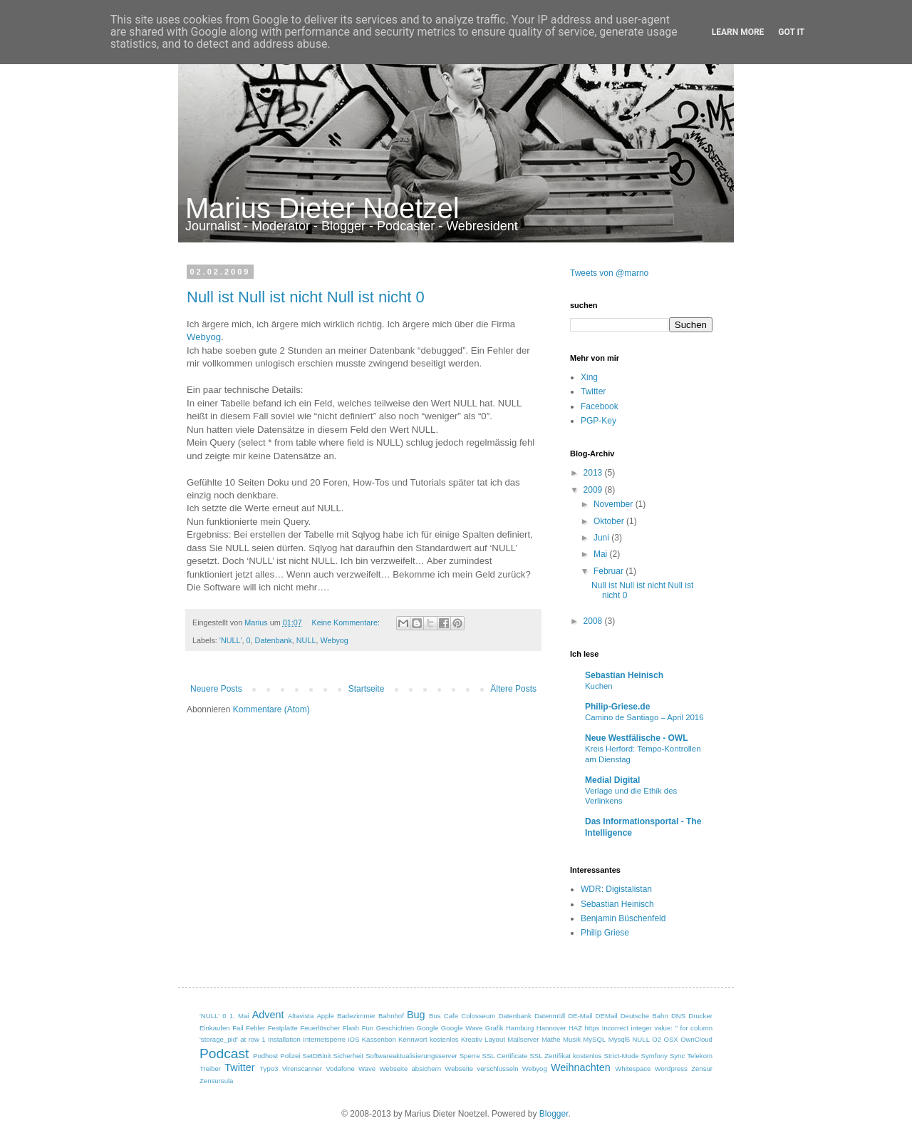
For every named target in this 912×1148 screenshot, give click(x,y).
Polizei (290, 1056)
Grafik (494, 1028)
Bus (435, 1016)
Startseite (366, 689)
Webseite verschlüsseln (481, 1068)
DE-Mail (580, 1016)
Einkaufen (215, 1028)
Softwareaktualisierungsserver (411, 1056)
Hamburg (520, 1028)
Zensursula (216, 1081)
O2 (656, 1039)
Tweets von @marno (609, 273)
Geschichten (395, 1028)
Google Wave (462, 1028)
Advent (268, 1014)
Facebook (599, 406)
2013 (594, 473)
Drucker (700, 1016)
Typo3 (268, 1068)
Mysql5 (619, 1039)
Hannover (551, 1028)
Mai (602, 554)
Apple (325, 1016)
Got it (791, 32)
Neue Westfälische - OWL (636, 738)
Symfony (654, 1056)
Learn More (738, 32)
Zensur (701, 1068)
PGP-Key (598, 421)
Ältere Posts (513, 689)
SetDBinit (317, 1056)
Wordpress (671, 1068)
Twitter (593, 391)
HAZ (575, 1028)
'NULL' (230, 640)
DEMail (607, 1016)
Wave (366, 1068)
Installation (284, 1039)
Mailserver (523, 1039)
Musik (572, 1039)
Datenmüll (549, 1016)
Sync (677, 1056)
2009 (594, 490)
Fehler (255, 1028)
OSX (671, 1039)
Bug (416, 1014)
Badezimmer (356, 1016)
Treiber (210, 1068)
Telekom (699, 1056)
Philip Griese (605, 933)
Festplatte (283, 1028)
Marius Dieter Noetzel (322, 208)
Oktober (610, 521)
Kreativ (471, 1039)
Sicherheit (348, 1056)
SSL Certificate (504, 1056)
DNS (678, 1016)
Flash (351, 1028)
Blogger (554, 1114)
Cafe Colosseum (469, 1016)
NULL (306, 640)
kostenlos (444, 1039)
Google (427, 1028)
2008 (594, 621)
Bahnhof (391, 1016)
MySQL (594, 1039)
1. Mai (239, 1016)
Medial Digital (612, 780)
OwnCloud (696, 1039)
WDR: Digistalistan (616, 889)
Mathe (551, 1039)
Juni (602, 538)
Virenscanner (302, 1068)
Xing (589, 377)
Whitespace (633, 1068)
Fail (237, 1028)
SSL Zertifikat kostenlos (565, 1056)
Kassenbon (379, 1039)
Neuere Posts (216, 689)
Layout (494, 1039)
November (615, 504)
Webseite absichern (410, 1068)
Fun (368, 1028)
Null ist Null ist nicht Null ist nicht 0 (306, 297)
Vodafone (340, 1068)
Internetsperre (324, 1039)
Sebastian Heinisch (624, 675)
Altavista (301, 1016)
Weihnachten (581, 1067)
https (592, 1028)
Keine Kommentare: (346, 622)
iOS (353, 1039)
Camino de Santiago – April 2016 (644, 717)
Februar (610, 571)
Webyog (204, 337)
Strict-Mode (621, 1056)
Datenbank (273, 640)
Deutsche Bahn (644, 1016)
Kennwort (413, 1039)
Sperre (470, 1056)
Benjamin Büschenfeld (623, 918)
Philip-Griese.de (617, 707)
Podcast (224, 1053)
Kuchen (599, 686)
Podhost (265, 1056)
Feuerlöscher (320, 1028)
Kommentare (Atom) (271, 709)
